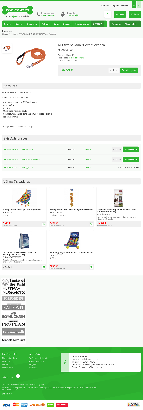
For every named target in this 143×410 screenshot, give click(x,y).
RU (139, 5)
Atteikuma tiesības (37, 361)
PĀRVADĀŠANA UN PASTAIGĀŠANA (33, 34)
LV (134, 5)
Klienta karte (7, 367)
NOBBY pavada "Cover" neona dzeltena (22, 159)
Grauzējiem (32, 24)
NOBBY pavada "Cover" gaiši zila (19, 167)
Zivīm (56, 24)
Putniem (46, 24)
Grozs (135, 14)
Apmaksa (105, 6)
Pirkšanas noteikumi (38, 358)
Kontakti (124, 6)
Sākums (5, 34)
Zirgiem (67, 24)
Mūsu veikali (131, 24)
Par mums (116, 24)
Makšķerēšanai (82, 24)
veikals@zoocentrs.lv (89, 359)
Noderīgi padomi (9, 358)
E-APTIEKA (97, 24)
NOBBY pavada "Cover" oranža (18, 149)
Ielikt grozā (129, 70)
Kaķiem (19, 24)
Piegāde (115, 6)
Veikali (5, 364)
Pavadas (52, 34)
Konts (120, 14)
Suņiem (7, 24)
